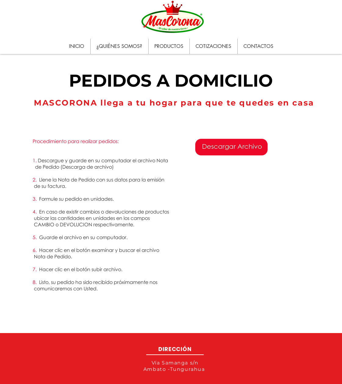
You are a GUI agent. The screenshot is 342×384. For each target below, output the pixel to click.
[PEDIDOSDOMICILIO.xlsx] (231, 148)
